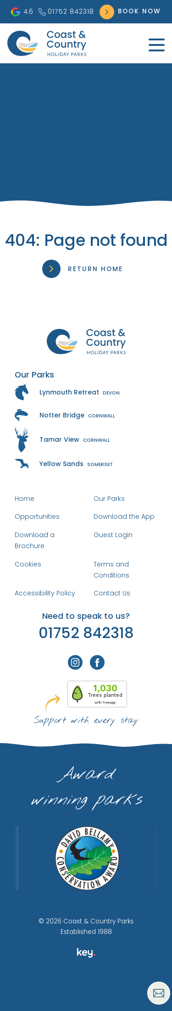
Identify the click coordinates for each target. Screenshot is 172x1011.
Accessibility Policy (45, 593)
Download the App (124, 516)
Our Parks (109, 498)
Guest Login (113, 534)
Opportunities (37, 516)
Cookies (28, 564)
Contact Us (112, 593)
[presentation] (86, 990)
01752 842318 (66, 11)
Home (24, 498)
